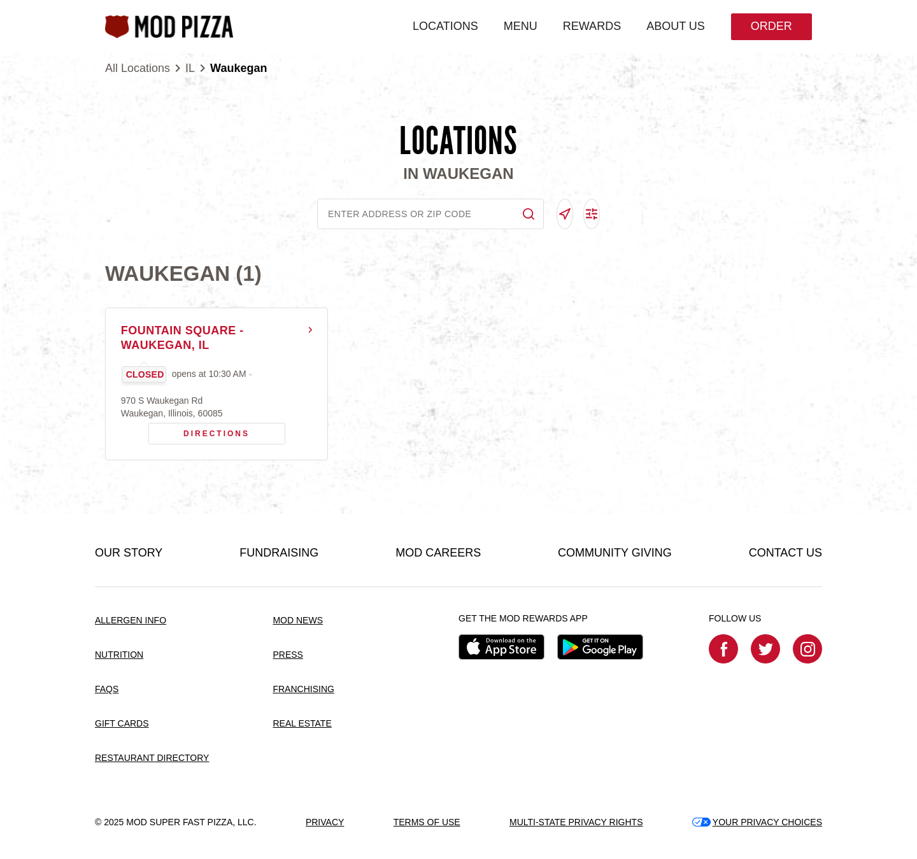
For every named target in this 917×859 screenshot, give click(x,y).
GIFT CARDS (122, 724)
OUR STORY (128, 553)
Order (771, 26)
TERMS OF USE (427, 822)
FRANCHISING (303, 690)
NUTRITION (119, 655)
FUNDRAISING (278, 553)
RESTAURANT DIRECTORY (152, 758)
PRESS (287, 655)
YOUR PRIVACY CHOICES (757, 822)
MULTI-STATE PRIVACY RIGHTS (576, 822)
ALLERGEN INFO (130, 621)
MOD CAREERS (438, 553)
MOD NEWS (298, 621)
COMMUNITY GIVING (615, 553)
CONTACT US (785, 553)
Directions (199, 431)
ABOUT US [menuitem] (675, 26)
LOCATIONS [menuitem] (445, 26)
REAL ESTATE (302, 724)
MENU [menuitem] (520, 26)
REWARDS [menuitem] (591, 26)
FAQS (106, 690)
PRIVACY (325, 822)
